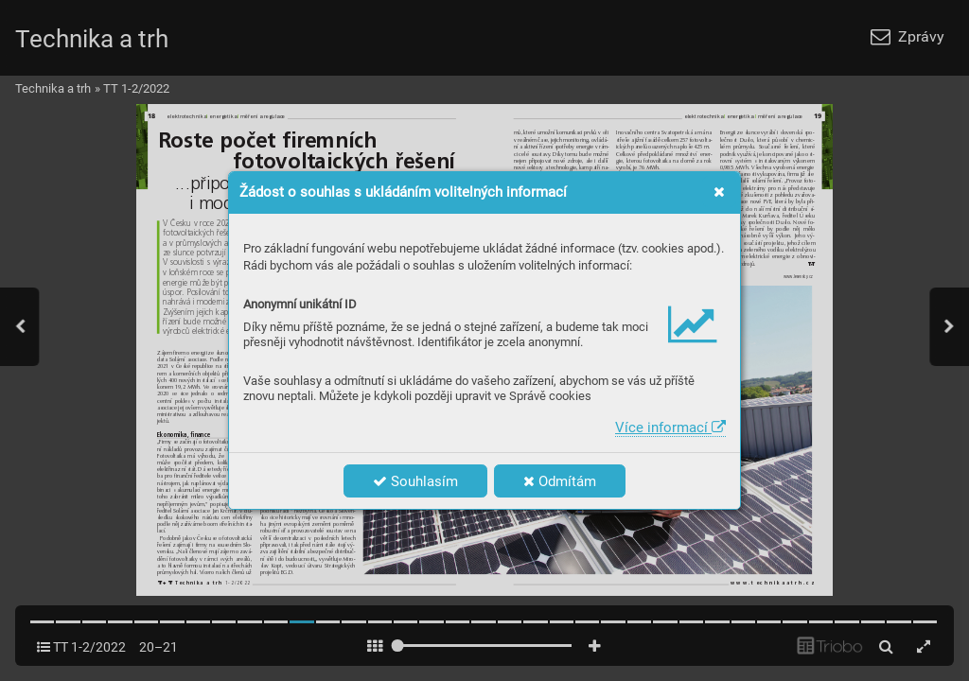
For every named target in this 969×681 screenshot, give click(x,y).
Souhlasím (415, 481)
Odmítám (559, 481)
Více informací (670, 427)
